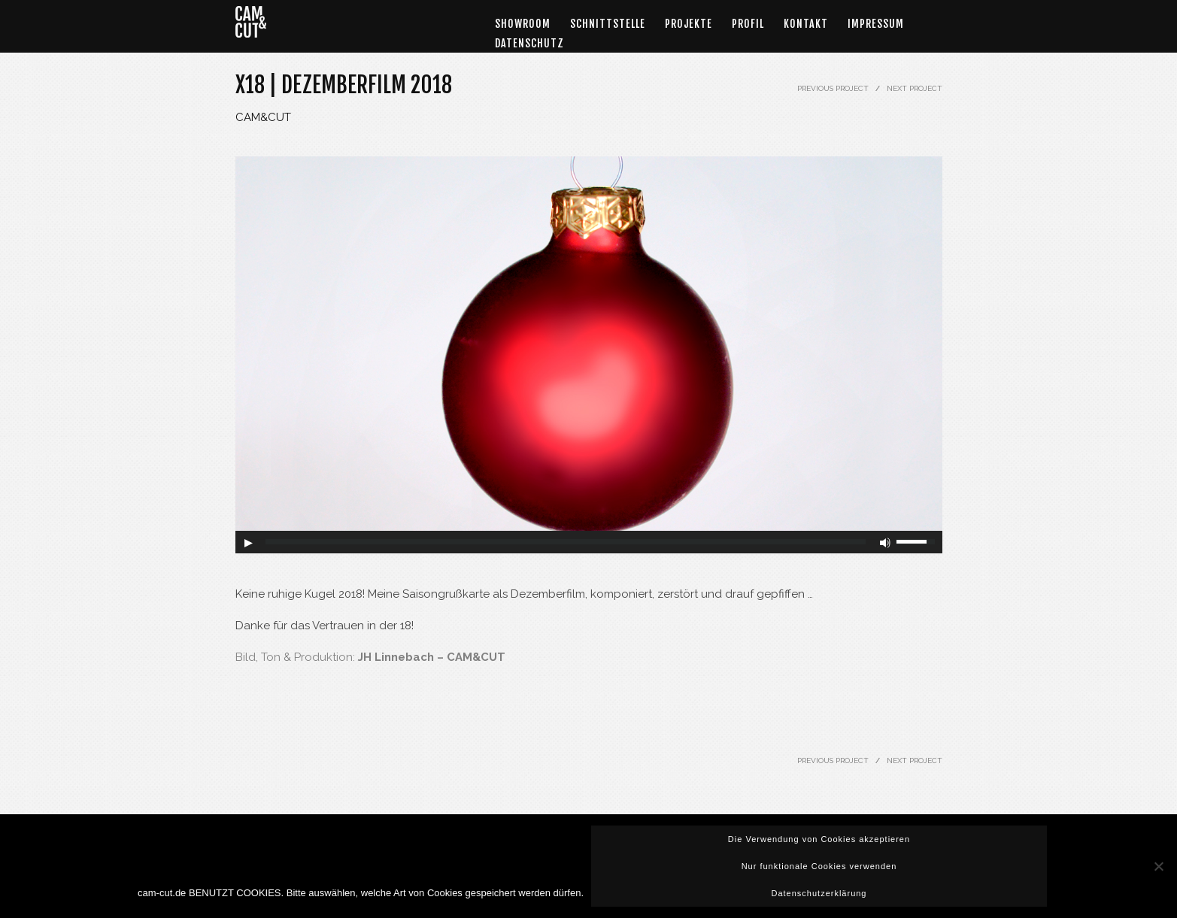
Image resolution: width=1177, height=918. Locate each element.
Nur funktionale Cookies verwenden (819, 866)
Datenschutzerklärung (818, 893)
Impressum (876, 23)
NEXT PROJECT (914, 88)
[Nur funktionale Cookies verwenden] (1158, 866)
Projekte (688, 23)
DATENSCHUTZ (529, 43)
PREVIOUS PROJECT (833, 88)
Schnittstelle (607, 23)
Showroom (523, 23)
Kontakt (806, 23)
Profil (748, 23)
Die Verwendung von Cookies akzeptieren (819, 839)
